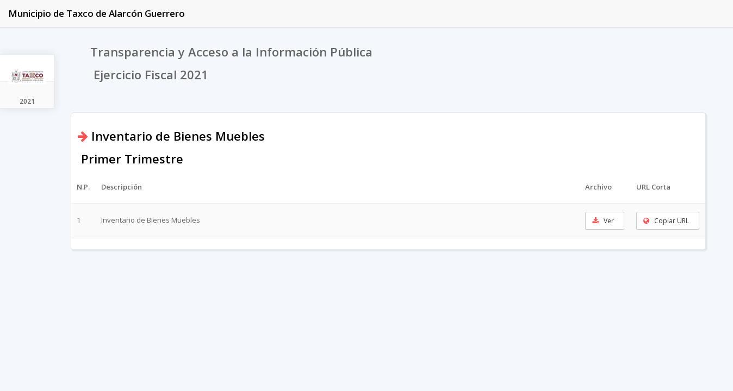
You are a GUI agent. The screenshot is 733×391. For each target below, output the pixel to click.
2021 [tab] (27, 101)
